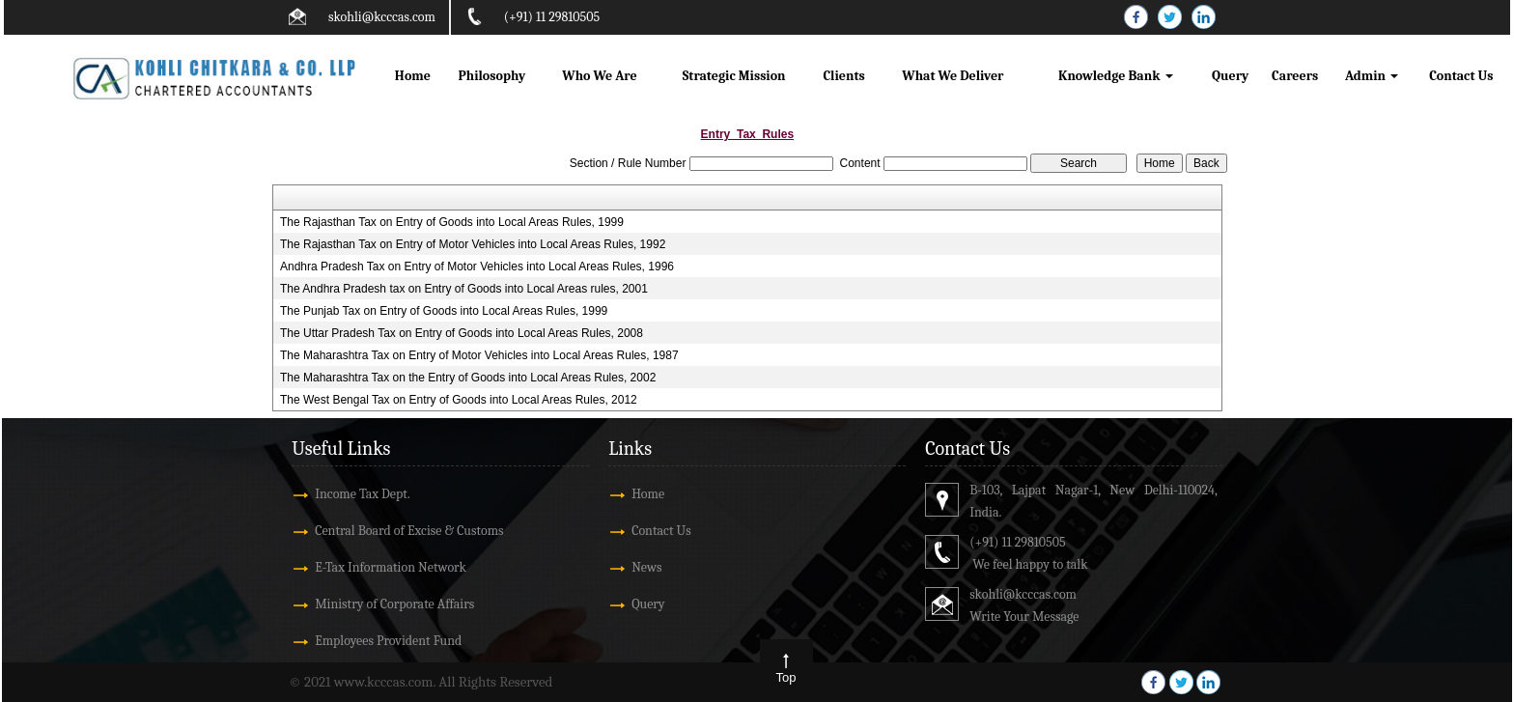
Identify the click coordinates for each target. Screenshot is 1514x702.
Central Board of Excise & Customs (409, 530)
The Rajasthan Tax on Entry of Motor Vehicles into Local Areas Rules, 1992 (472, 244)
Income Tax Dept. (362, 494)
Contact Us (1461, 76)
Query (1230, 76)
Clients (843, 76)
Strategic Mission (734, 76)
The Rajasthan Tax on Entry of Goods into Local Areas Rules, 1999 (452, 222)
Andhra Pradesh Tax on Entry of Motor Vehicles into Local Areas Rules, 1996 (477, 266)
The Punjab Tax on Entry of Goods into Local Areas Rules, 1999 (443, 311)
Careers (1295, 76)
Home (413, 76)
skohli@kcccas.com (381, 17)
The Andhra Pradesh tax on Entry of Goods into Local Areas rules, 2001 (464, 288)
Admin (1371, 76)
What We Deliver (952, 76)
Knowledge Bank (1115, 76)
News (646, 567)
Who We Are (599, 76)
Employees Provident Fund (388, 640)
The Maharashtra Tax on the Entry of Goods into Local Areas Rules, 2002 (468, 377)
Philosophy (491, 76)
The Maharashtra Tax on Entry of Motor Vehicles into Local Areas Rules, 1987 (479, 355)
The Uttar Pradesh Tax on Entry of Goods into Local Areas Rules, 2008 (461, 333)
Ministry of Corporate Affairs (394, 604)
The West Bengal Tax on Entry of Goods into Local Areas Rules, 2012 (458, 400)
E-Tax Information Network (390, 567)
